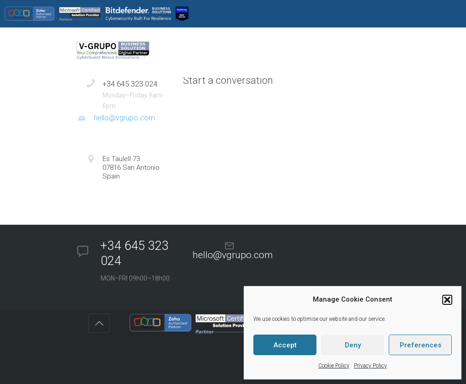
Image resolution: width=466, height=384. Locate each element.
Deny (353, 345)
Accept (285, 345)
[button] (447, 299)
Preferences (420, 345)
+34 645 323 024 (129, 83)
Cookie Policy (333, 365)
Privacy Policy (370, 365)
